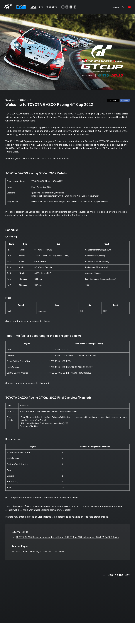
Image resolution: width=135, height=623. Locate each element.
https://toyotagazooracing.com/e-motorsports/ (47, 510)
